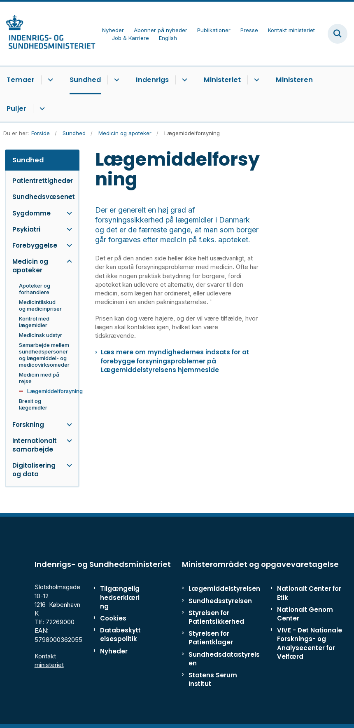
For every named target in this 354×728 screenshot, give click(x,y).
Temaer (21, 79)
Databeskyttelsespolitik (120, 634)
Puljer (16, 108)
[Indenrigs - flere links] (183, 79)
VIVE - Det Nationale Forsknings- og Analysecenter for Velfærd (309, 643)
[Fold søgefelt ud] (337, 34)
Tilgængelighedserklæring (120, 597)
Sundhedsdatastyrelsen (224, 658)
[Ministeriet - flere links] (255, 79)
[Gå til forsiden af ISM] (47, 33)
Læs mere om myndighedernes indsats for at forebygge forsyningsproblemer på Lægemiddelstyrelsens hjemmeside (175, 361)
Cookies (113, 618)
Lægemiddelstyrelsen (224, 588)
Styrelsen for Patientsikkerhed (216, 617)
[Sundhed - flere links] (115, 79)
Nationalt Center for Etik (309, 593)
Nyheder (114, 651)
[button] (67, 180)
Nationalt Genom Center (305, 614)
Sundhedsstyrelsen (220, 601)
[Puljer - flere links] (41, 108)
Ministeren (294, 79)
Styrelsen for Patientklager (211, 637)
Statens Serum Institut (213, 679)
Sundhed (85, 79)
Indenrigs (152, 79)
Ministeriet (222, 79)
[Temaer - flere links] (49, 79)
